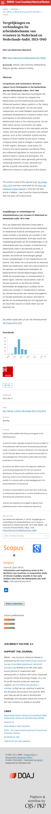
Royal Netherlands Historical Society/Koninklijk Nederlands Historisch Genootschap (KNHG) (25, 716)
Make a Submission (14, 603)
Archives (14, 9)
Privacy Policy (30, 754)
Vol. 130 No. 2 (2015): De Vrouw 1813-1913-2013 (22, 12)
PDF (8, 385)
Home (5, 9)
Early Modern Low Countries (17, 726)
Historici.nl (9, 722)
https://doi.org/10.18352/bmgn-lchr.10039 (26, 58)
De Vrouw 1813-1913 (12, 323)
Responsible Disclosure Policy (18, 757)
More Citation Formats (14, 536)
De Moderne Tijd (11, 737)
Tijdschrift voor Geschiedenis (17, 741)
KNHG (39, 760)
